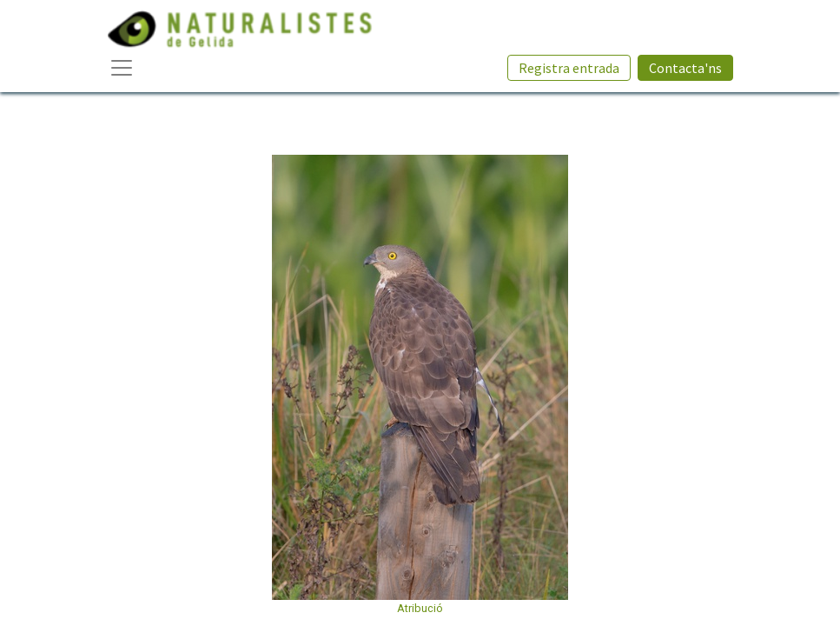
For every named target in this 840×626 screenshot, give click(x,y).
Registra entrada (569, 68)
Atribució (420, 608)
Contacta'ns (685, 68)
